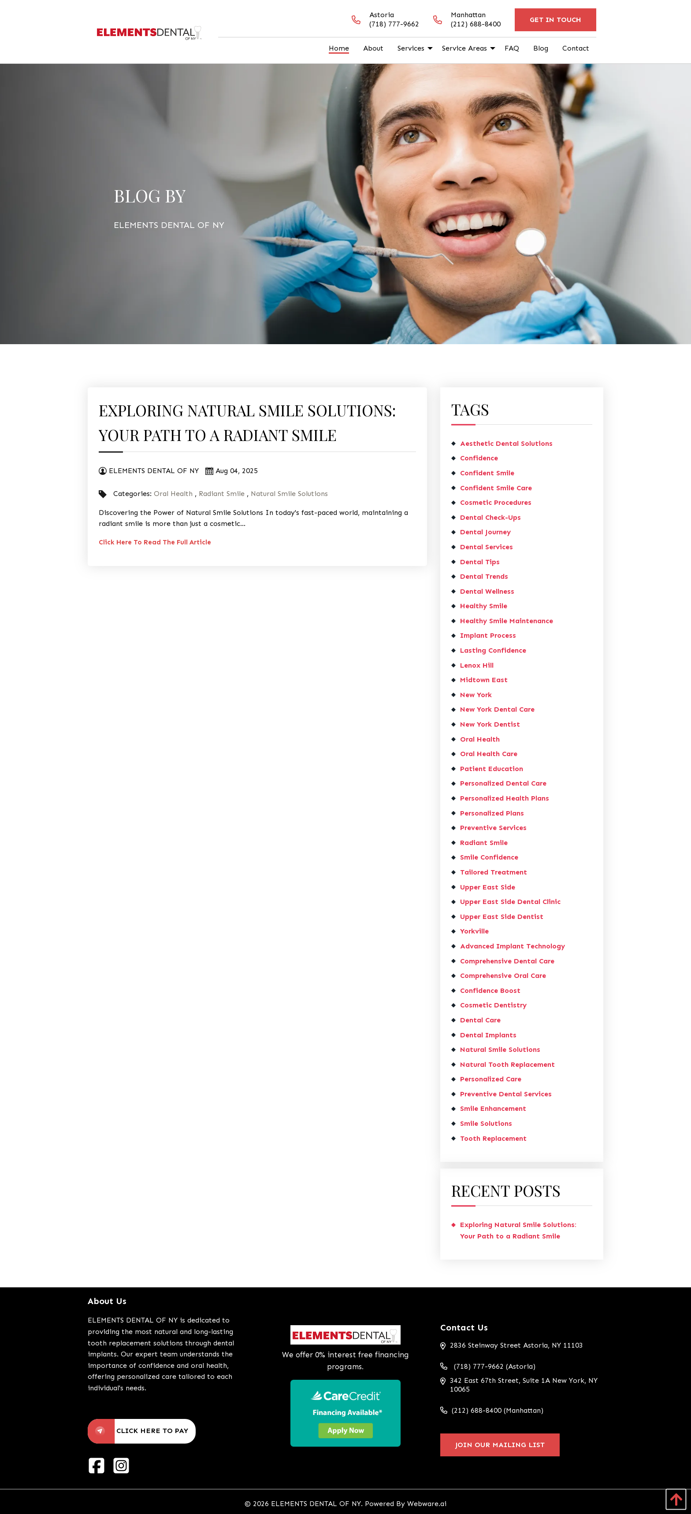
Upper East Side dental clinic (510, 901)
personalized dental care (503, 783)
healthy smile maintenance (506, 621)
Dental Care (480, 1020)
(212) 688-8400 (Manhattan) (491, 1410)
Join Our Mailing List (500, 1445)
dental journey (485, 532)
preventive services (493, 827)
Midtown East (484, 680)
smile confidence (489, 857)
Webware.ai (426, 1503)
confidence (479, 458)
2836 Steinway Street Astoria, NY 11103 (511, 1345)
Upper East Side (487, 887)
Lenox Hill (477, 665)
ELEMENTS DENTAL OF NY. (317, 1503)
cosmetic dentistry (493, 1005)
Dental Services (486, 547)
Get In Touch (555, 19)
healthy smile (483, 606)
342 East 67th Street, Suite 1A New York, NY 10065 (519, 1385)
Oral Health (173, 493)
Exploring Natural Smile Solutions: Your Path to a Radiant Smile (518, 1230)
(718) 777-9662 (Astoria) (487, 1366)
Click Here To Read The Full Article (155, 542)
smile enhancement (493, 1108)
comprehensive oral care (503, 975)
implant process (488, 635)
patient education (491, 768)
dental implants (488, 1035)
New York (476, 695)
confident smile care (496, 488)
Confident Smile (487, 473)
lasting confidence (493, 650)
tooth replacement (493, 1138)
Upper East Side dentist (501, 916)
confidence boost (490, 990)
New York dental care (497, 709)
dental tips (480, 562)
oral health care (488, 754)
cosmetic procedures (495, 502)
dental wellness (487, 591)
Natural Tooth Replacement (507, 1064)
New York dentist (490, 724)
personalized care (490, 1079)
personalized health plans (504, 798)
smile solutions (486, 1123)
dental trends (484, 576)
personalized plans (492, 813)
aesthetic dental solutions (506, 443)
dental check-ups (490, 517)
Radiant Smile (222, 493)
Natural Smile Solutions (289, 493)
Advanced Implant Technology (512, 946)
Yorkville (474, 931)
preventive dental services (506, 1094)
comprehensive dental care (507, 961)
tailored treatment (493, 872)
